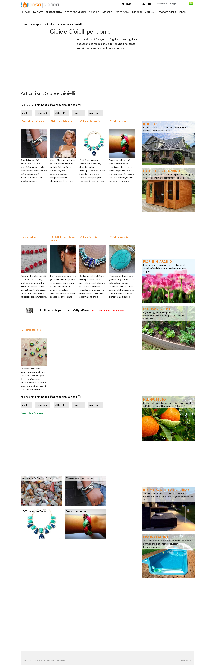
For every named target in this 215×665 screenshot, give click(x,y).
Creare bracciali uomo (33, 121)
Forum (126, 4)
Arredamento (54, 12)
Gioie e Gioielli (73, 24)
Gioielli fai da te (118, 121)
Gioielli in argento (119, 237)
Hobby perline (28, 237)
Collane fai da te (88, 237)
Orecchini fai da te (31, 329)
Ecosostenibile (167, 12)
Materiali (150, 12)
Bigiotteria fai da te (61, 121)
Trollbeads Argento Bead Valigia (82, 310)
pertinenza (42, 105)
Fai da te (38, 12)
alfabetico (60, 105)
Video (182, 12)
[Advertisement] (58, 20)
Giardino (94, 12)
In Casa (26, 12)
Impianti (137, 12)
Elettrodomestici (75, 12)
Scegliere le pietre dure (36, 478)
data (74, 105)
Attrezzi (107, 12)
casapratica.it (40, 24)
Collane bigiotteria (90, 121)
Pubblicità (185, 660)
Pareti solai (122, 12)
